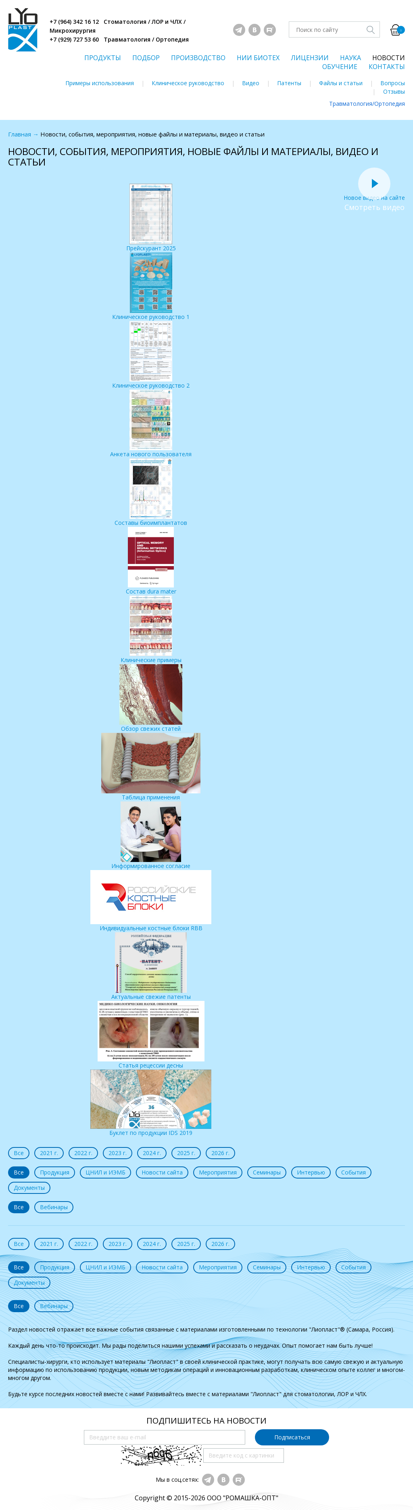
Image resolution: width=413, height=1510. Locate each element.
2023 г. (117, 1153)
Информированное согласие (150, 835)
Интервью (311, 1172)
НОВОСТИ (388, 57)
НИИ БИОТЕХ (258, 57)
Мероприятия (218, 1172)
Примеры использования (99, 83)
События (353, 1172)
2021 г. (49, 1153)
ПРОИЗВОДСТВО (198, 57)
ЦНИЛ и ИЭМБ (105, 1172)
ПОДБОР (146, 57)
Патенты (289, 83)
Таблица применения (150, 767)
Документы (29, 1187)
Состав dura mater (151, 561)
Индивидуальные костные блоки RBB (150, 901)
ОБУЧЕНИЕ (339, 66)
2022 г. (83, 1153)
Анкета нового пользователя (151, 424)
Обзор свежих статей (150, 698)
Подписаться (292, 1437)
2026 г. (220, 1153)
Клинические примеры (151, 630)
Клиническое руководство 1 (151, 286)
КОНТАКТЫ (387, 66)
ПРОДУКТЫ (102, 57)
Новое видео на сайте (374, 193)
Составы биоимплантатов (151, 492)
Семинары (267, 1172)
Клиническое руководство (188, 83)
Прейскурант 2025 (151, 218)
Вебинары (54, 1207)
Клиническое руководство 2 (151, 355)
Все (19, 1153)
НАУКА (350, 57)
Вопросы (392, 83)
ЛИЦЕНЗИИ (310, 57)
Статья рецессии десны (151, 1035)
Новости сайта (162, 1172)
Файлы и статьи (341, 83)
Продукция (54, 1172)
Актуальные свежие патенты (151, 966)
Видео (250, 83)
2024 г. (152, 1153)
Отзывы (394, 91)
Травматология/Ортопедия (367, 103)
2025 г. (186, 1153)
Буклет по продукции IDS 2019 (150, 1103)
